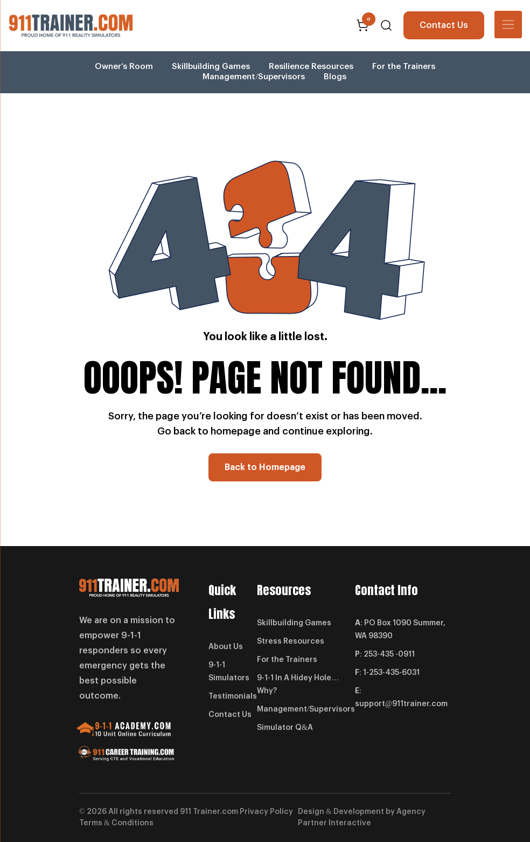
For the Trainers (403, 67)
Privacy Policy (266, 812)
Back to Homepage (265, 467)
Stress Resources (290, 641)
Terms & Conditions (116, 823)
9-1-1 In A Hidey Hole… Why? (298, 684)
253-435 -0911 (389, 654)
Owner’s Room (124, 67)
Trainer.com (215, 812)
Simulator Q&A (285, 727)
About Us (225, 647)
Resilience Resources (311, 67)
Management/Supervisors (253, 77)
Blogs (335, 77)
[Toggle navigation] (508, 24)
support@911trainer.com (401, 704)
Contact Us (444, 25)
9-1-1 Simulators (228, 671)
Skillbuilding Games (211, 67)
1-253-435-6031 (391, 673)
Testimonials (232, 696)
